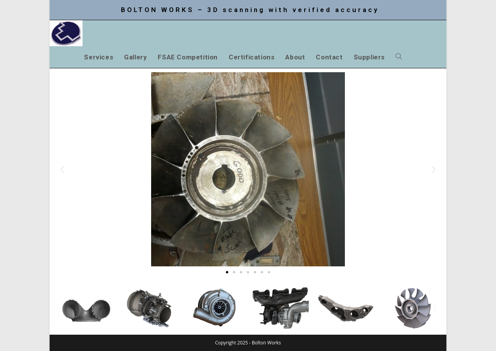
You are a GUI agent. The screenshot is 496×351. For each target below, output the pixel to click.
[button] (62, 169)
